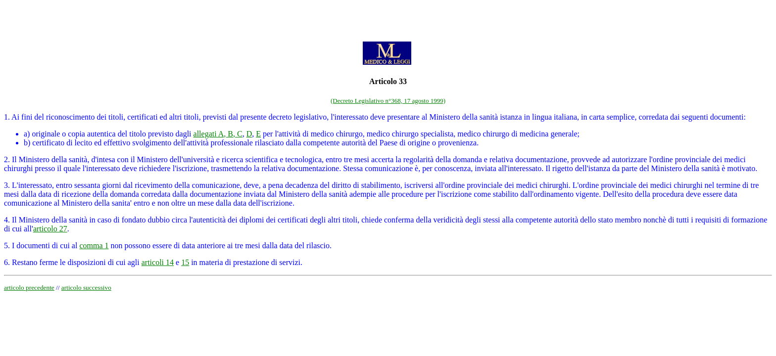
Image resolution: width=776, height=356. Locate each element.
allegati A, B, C (218, 134)
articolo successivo (86, 287)
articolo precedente (29, 287)
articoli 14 (158, 262)
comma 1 (93, 245)
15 (185, 262)
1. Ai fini (18, 117)
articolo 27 (50, 228)
